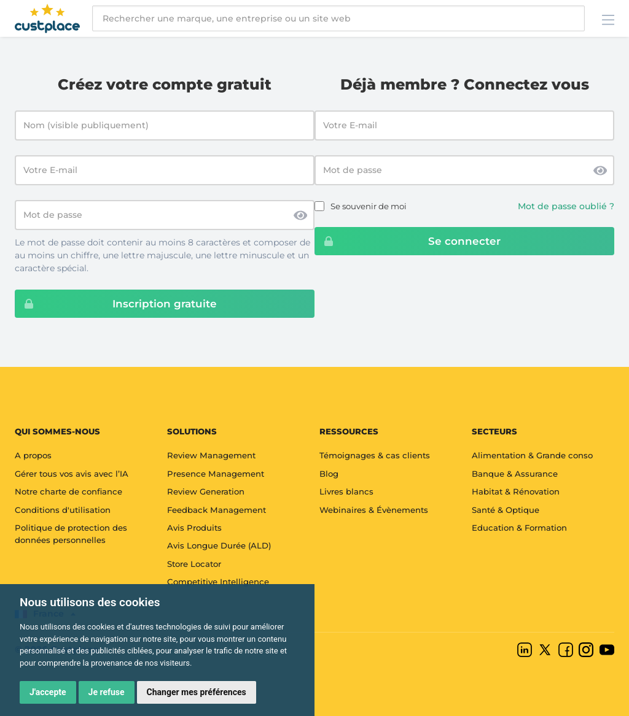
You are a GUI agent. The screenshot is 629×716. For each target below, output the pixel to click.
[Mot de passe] (164, 215)
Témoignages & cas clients (374, 455)
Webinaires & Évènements (373, 510)
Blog (328, 474)
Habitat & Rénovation (516, 491)
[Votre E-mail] (164, 170)
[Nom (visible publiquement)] (164, 125)
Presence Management (215, 474)
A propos (33, 455)
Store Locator (194, 564)
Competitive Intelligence (218, 582)
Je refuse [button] (106, 692)
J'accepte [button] (47, 692)
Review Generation (205, 491)
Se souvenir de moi (368, 206)
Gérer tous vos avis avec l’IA (71, 474)
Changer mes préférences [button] (196, 692)
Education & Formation (519, 528)
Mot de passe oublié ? (566, 206)
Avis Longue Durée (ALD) (219, 545)
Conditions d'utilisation (63, 510)
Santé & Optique (505, 510)
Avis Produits (194, 528)
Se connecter (408, 241)
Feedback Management (216, 510)
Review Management (211, 455)
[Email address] (464, 125)
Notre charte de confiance (68, 491)
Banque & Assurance (515, 474)
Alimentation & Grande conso (532, 455)
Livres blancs (346, 491)
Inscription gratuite (116, 303)
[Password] (464, 170)
